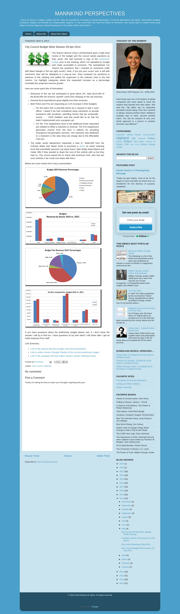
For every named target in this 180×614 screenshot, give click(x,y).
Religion (128, 141)
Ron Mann (139, 141)
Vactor (82, 146)
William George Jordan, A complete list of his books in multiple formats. (134, 367)
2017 (121, 487)
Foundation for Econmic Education (131, 380)
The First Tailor (134, 291)
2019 (121, 479)
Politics (151, 138)
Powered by (136, 236)
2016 (121, 491)
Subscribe (136, 227)
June (124, 525)
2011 (121, 579)
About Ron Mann (59, 34)
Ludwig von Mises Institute (127, 384)
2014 (121, 498)
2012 (121, 576)
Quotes (119, 142)
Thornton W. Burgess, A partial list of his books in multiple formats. (133, 362)
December (126, 502)
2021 (121, 471)
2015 (121, 494)
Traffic (126, 144)
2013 (121, 572)
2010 (121, 583)
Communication (149, 135)
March (125, 559)
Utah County (135, 144)
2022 (121, 467)
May (124, 528)
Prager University (124, 387)
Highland (47, 366)
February (126, 563)
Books (138, 135)
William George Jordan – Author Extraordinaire (139, 272)
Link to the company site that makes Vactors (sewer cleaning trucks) (63, 356)
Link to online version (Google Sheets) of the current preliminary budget (64, 352)
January (125, 567)
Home (28, 34)
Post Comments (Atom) (47, 462)
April (124, 555)
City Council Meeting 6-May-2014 (136, 544)
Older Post (103, 455)
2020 (121, 475)
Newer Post (32, 455)
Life (134, 138)
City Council (37, 366)
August (125, 517)
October (125, 509)
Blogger (95, 607)
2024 (121, 464)
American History (124, 135)
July (124, 521)
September (127, 513)
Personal (141, 138)
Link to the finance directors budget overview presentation (58, 349)
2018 (121, 483)
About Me (41, 34)
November (126, 505)
